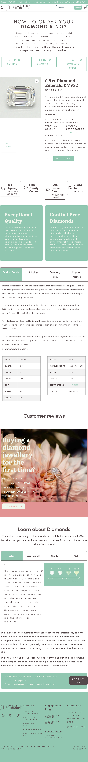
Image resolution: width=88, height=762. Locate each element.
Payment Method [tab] (76, 274)
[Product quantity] (48, 158)
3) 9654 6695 (23, 2)
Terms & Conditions (30, 713)
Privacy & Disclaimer (30, 718)
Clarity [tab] (54, 556)
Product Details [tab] (11, 272)
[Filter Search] (69, 7)
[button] (2, 7)
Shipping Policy (28, 724)
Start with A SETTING (52, 722)
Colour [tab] (11, 556)
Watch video (8, 145)
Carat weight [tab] (33, 556)
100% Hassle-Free (56, 188)
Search (78, 8)
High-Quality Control (33, 188)
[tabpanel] (44, 343)
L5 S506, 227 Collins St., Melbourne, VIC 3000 (59, 2)
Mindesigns (80, 749)
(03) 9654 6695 (76, 727)
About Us (28, 705)
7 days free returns (78, 188)
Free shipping (12, 186)
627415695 (71, 132)
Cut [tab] (76, 556)
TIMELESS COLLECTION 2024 (54, 736)
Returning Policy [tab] (55, 274)
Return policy (32, 729)
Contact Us (74, 705)
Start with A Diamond (52, 716)
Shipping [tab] (33, 272)
